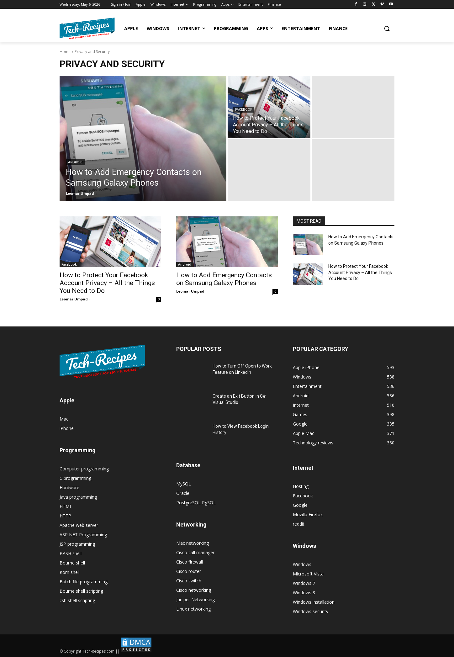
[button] (386, 28)
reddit (298, 524)
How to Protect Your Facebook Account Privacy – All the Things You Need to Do (107, 282)
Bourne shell (72, 563)
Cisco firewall (189, 562)
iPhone (67, 428)
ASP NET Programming (83, 535)
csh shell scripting (77, 600)
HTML (66, 506)
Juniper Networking (195, 599)
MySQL (183, 484)
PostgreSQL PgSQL (196, 503)
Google (300, 505)
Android (75, 162)
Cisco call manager (195, 552)
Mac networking (192, 543)
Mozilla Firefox (308, 514)
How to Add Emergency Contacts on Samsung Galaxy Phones (224, 279)
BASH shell (71, 553)
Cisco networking (193, 590)
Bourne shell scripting (81, 591)
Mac (64, 419)
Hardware (69, 487)
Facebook (243, 109)
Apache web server (79, 525)
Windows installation (314, 602)
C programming (75, 478)
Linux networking (193, 609)
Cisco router (188, 571)
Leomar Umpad (74, 299)
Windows (302, 564)
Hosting (301, 486)
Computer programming (84, 469)
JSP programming (77, 544)
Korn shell (70, 572)
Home (65, 51)
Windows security (310, 611)
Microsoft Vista (308, 574)
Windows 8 (304, 593)
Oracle (182, 493)
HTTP (65, 516)
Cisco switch (188, 581)
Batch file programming (84, 582)
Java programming (78, 497)
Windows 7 (304, 583)
